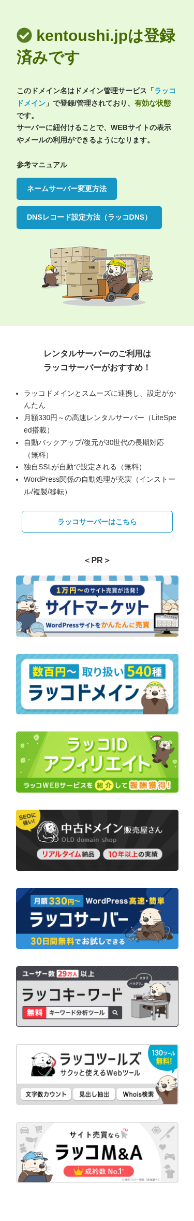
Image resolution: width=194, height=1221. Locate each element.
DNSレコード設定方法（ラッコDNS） (89, 217)
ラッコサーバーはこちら (97, 522)
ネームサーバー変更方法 (67, 188)
